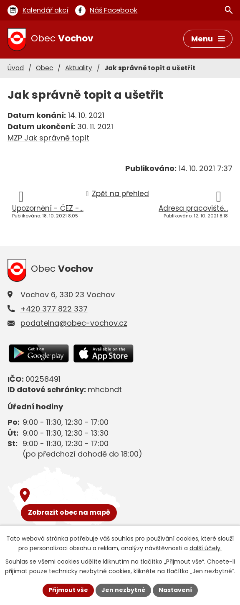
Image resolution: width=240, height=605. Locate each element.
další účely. (205, 548)
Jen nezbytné (123, 590)
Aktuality (78, 68)
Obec (44, 68)
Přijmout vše (68, 590)
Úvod (16, 68)
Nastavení (175, 590)
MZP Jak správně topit (48, 138)
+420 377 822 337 (54, 309)
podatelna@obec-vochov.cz (73, 323)
